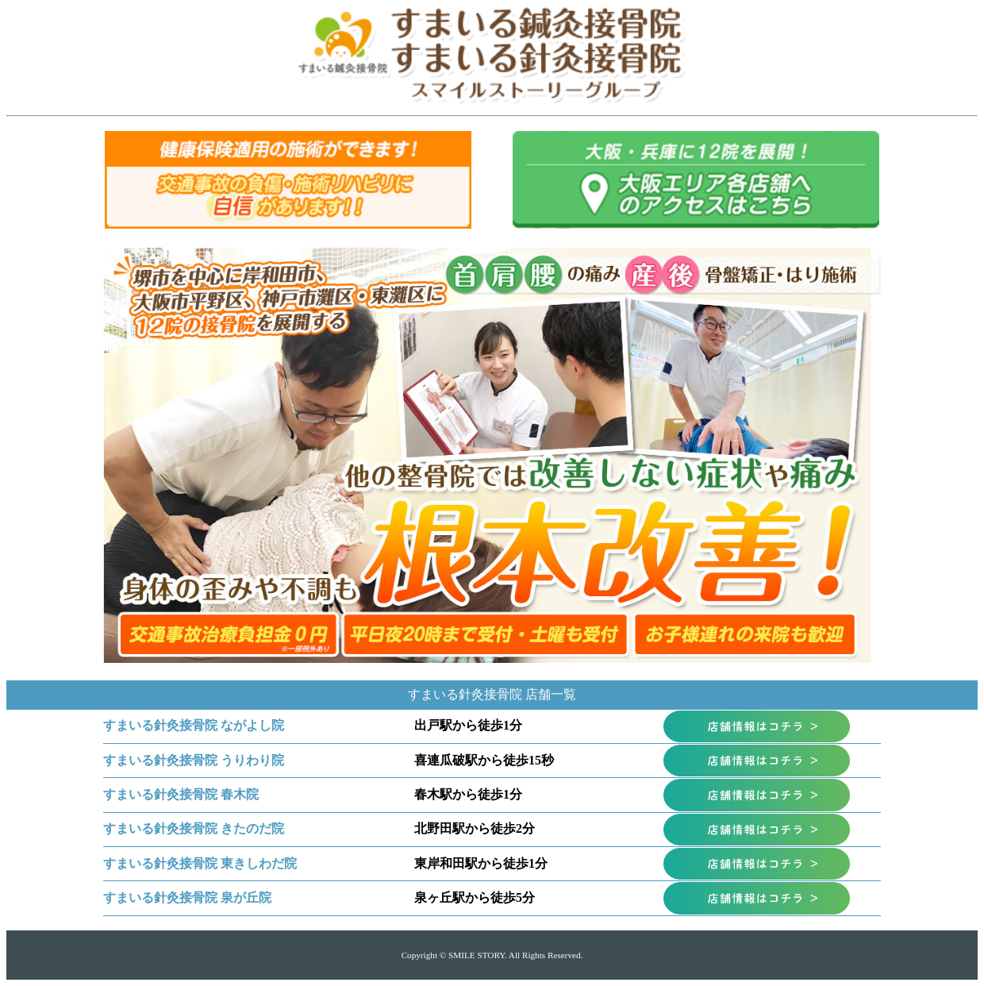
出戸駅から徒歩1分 (468, 725)
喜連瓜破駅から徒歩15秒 (484, 760)
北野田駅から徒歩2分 (474, 828)
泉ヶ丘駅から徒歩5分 (474, 897)
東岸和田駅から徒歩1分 (481, 863)
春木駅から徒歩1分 (468, 794)
